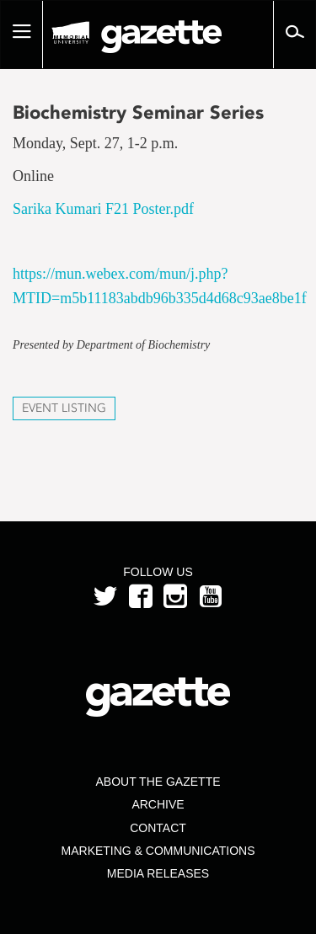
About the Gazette (157, 781)
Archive (157, 804)
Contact (158, 828)
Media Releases (158, 873)
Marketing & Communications (158, 850)
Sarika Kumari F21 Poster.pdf (103, 208)
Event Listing (64, 408)
